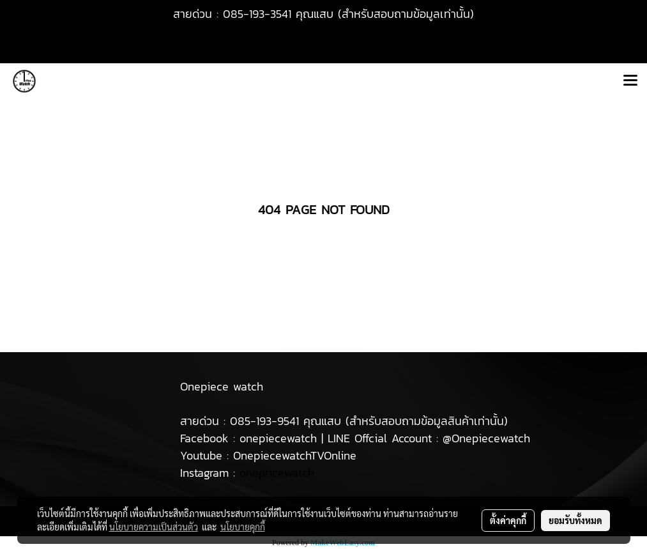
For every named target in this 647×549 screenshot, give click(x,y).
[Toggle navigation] (630, 81)
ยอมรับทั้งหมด (575, 520)
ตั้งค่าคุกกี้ (508, 520)
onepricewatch (277, 472)
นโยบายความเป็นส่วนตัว (153, 526)
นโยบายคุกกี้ (242, 526)
